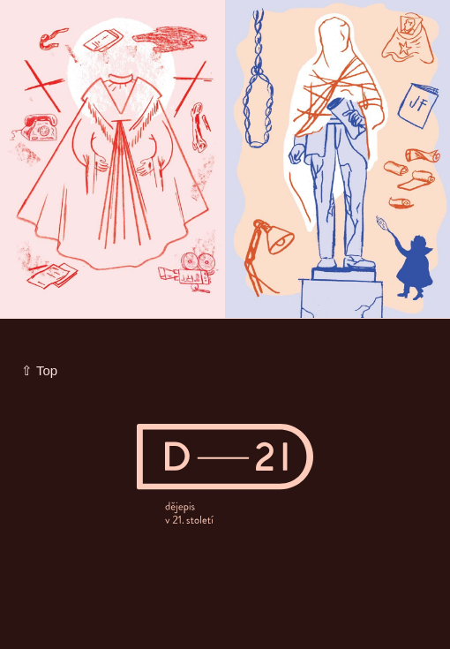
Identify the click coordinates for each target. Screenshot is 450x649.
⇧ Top (39, 370)
